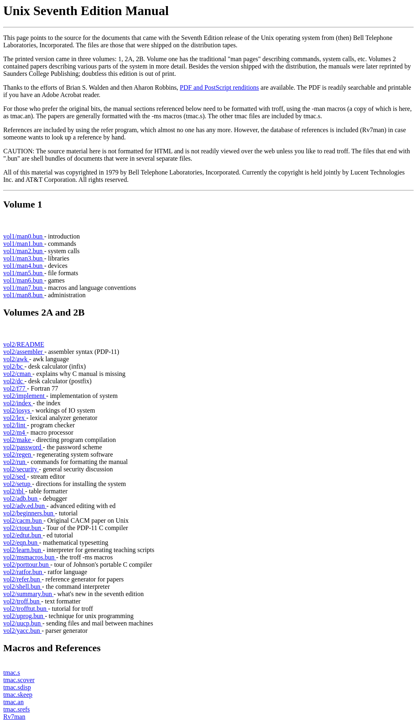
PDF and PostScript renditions (219, 87)
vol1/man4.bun (23, 265)
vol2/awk (16, 359)
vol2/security (21, 469)
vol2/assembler (23, 351)
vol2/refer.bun (22, 579)
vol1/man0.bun (23, 236)
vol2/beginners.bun (29, 513)
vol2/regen (18, 454)
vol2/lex (14, 417)
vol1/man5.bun (23, 273)
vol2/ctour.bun (23, 527)
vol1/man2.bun (23, 250)
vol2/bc (13, 366)
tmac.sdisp (17, 687)
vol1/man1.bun (23, 243)
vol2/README (23, 344)
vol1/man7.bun (23, 287)
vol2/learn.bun (23, 549)
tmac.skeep (18, 694)
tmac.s (11, 672)
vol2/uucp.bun (22, 623)
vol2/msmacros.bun (29, 557)
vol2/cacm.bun (23, 520)
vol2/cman (18, 373)
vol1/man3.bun (23, 258)
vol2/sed (15, 476)
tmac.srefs (16, 709)
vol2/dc (13, 381)
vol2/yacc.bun (22, 630)
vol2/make (18, 439)
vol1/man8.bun (23, 295)
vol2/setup (17, 483)
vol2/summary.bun (28, 593)
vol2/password (23, 447)
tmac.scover (19, 679)
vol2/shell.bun (22, 586)
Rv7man (14, 716)
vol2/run (15, 461)
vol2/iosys (17, 410)
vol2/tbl (14, 491)
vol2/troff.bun (22, 601)
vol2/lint (15, 425)
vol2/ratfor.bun (23, 571)
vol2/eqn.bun (21, 542)
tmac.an (13, 701)
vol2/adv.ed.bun (24, 505)
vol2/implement (24, 395)
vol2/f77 (15, 388)
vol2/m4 (14, 432)
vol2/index (18, 403)
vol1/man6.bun (23, 280)
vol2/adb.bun (21, 498)
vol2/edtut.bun (23, 535)
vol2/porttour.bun (26, 564)
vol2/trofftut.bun (25, 608)
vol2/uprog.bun (24, 615)
